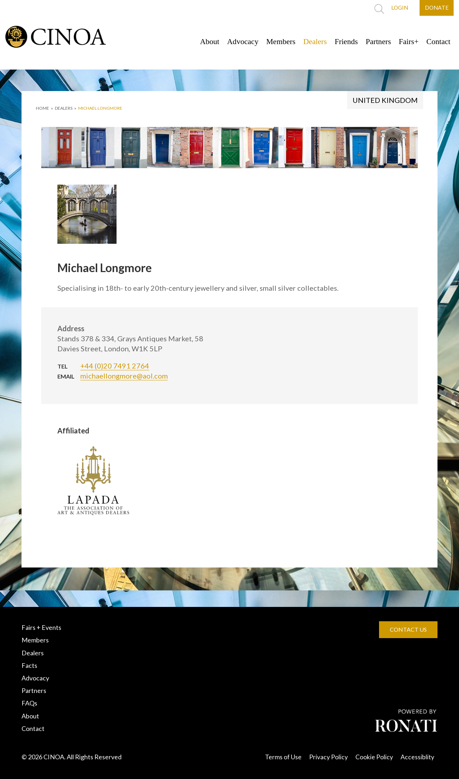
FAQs (29, 703)
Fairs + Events (41, 627)
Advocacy (234, 41)
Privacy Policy (328, 757)
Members (274, 41)
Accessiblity (417, 757)
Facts (29, 665)
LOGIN (397, 8)
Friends (342, 41)
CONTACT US (408, 629)
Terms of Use (283, 757)
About (200, 41)
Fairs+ (407, 41)
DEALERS (63, 108)
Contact (438, 41)
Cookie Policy (374, 757)
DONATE (436, 8)
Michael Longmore (100, 108)
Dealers (309, 41)
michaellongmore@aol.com (124, 375)
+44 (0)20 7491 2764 (114, 365)
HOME (42, 108)
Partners (375, 41)
